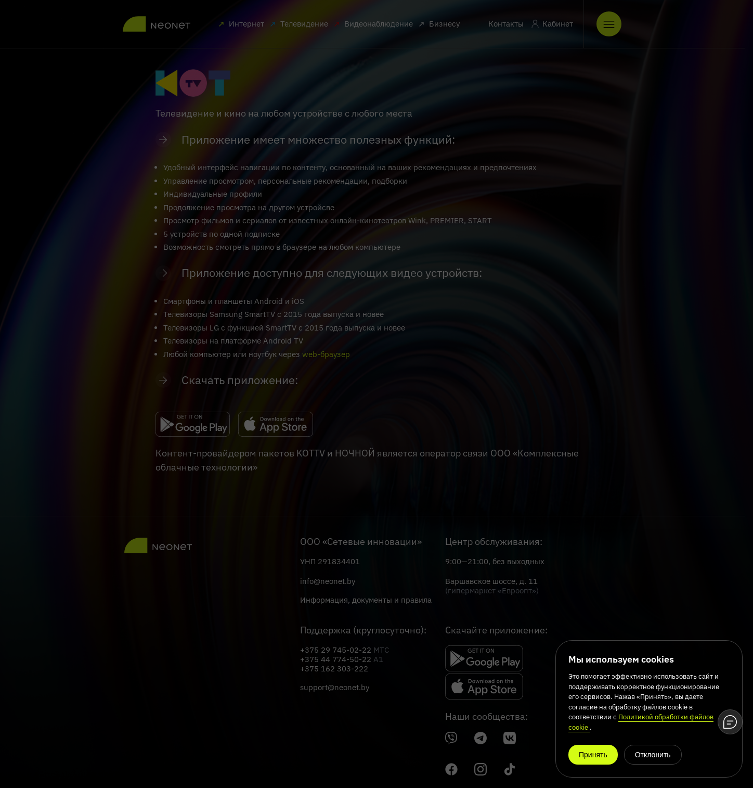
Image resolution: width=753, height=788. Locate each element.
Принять (593, 755)
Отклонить (653, 755)
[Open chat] (730, 721)
